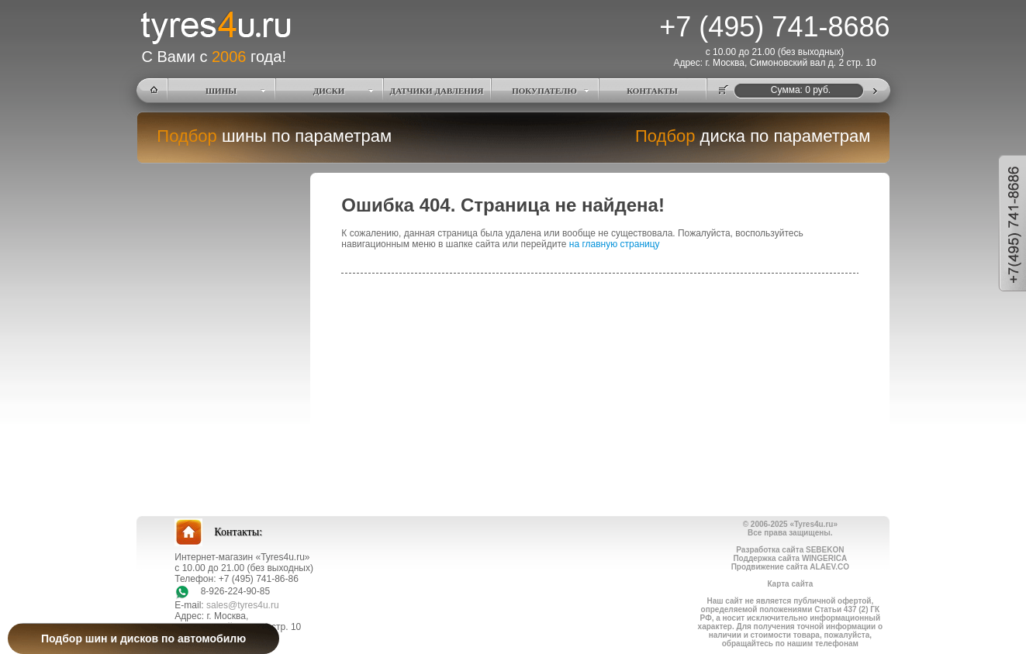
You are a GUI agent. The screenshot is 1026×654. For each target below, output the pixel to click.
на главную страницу (614, 244)
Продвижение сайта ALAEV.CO (790, 567)
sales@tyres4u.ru (242, 605)
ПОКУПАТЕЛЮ (544, 90)
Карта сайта (790, 584)
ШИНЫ (221, 90)
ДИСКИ (329, 90)
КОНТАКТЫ (652, 90)
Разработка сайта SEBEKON (790, 550)
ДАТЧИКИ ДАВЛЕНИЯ (437, 90)
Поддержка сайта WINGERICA (790, 558)
